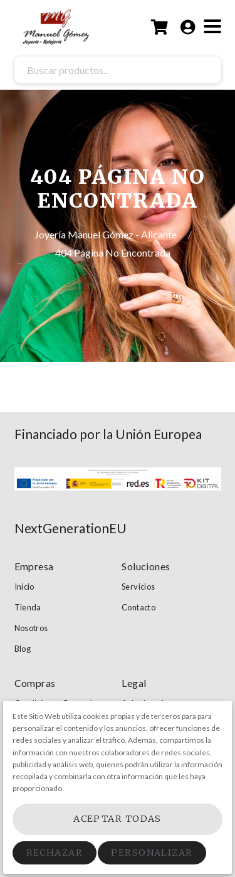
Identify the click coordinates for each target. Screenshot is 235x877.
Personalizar (151, 852)
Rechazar (54, 852)
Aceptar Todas (117, 818)
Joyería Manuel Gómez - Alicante (106, 234)
